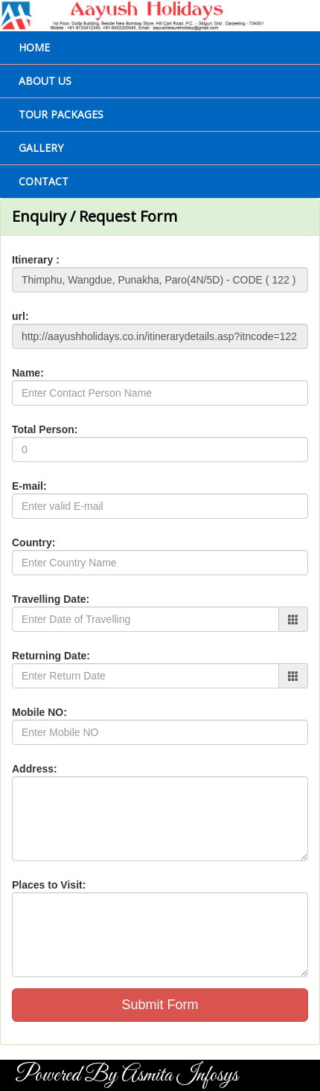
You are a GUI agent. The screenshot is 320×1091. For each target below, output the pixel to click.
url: (20, 316)
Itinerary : (36, 260)
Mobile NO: (39, 712)
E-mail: (29, 486)
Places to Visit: (49, 885)
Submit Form (159, 1004)
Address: (34, 769)
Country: (33, 542)
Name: (28, 373)
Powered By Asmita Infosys (126, 1075)
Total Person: (44, 429)
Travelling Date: (50, 599)
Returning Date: (51, 656)
